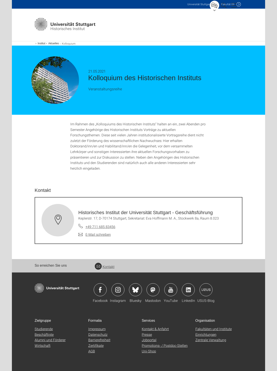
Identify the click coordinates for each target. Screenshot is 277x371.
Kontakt (104, 266)
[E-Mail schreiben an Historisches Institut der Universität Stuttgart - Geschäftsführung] (94, 234)
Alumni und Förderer (50, 340)
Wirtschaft (42, 345)
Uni (199, 4)
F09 (227, 4)
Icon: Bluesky (135, 289)
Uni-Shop (149, 351)
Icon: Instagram (117, 289)
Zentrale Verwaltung (210, 340)
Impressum (97, 328)
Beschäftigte (44, 334)
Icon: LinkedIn (188, 289)
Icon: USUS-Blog (206, 289)
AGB (91, 351)
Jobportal (149, 340)
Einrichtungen (205, 334)
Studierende (44, 328)
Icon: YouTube (170, 289)
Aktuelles (53, 43)
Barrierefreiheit (99, 340)
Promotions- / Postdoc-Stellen (165, 345)
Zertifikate (96, 345)
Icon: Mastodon (153, 289)
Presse (147, 334)
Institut (41, 43)
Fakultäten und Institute (213, 328)
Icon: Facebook (100, 289)
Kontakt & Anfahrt (155, 328)
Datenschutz (98, 334)
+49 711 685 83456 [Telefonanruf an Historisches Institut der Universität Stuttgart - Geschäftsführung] (100, 226)
